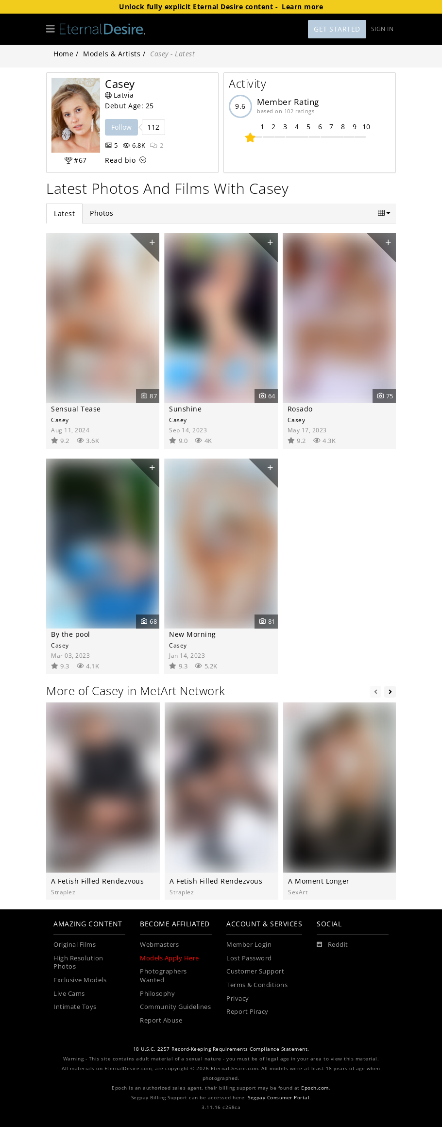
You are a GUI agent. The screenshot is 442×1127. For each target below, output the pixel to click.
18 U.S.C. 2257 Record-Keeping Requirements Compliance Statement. (221, 1049)
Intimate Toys (75, 1007)
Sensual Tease (76, 408)
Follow (121, 127)
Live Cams (69, 994)
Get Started (337, 29)
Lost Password (249, 958)
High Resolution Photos (78, 962)
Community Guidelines (175, 1007)
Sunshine (185, 408)
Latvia (119, 95)
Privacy (237, 998)
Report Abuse (161, 1020)
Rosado (300, 408)
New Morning (192, 634)
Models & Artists (111, 53)
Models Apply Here (169, 958)
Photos (101, 213)
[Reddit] (332, 944)
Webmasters (159, 944)
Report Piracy (247, 1011)
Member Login (249, 944)
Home (63, 53)
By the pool (70, 634)
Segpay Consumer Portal (278, 1097)
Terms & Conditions (257, 985)
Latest (64, 213)
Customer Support (255, 971)
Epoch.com (315, 1088)
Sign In (382, 29)
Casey (60, 420)
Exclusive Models (79, 980)
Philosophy (157, 994)
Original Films (74, 944)
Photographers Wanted (163, 975)
